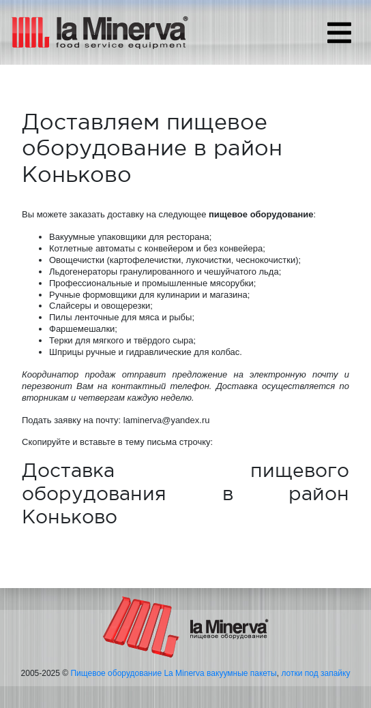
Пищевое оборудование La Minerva (137, 673)
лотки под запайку (315, 673)
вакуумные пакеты (242, 673)
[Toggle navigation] (339, 33)
